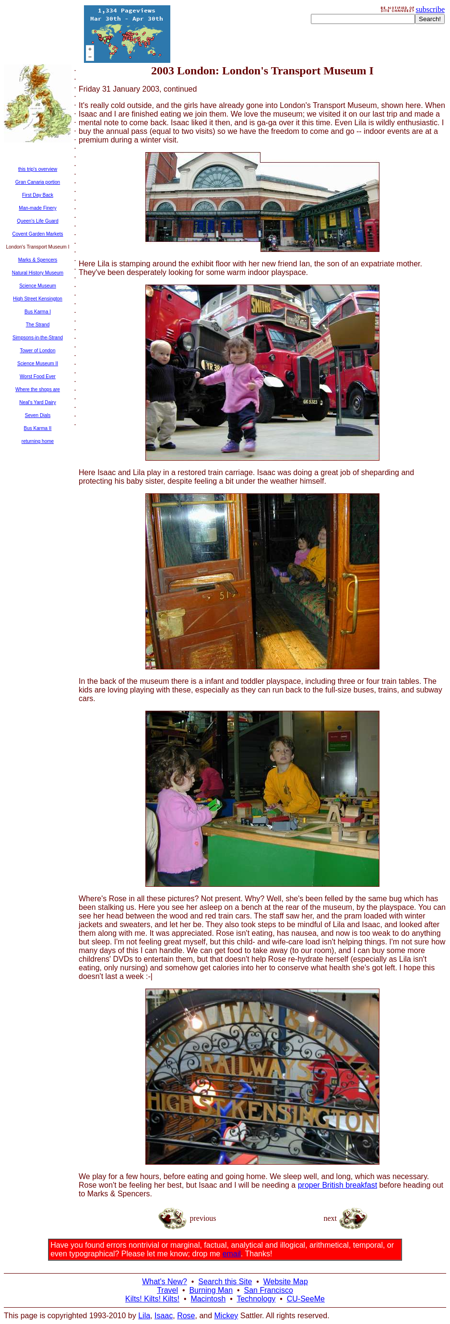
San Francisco (268, 1290)
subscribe (430, 9)
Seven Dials (37, 415)
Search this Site (225, 1281)
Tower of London (38, 350)
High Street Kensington (37, 298)
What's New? (164, 1281)
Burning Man (211, 1290)
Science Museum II (37, 363)
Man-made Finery (37, 208)
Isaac (163, 1316)
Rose (186, 1316)
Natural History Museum (37, 272)
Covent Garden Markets (37, 234)
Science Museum (37, 285)
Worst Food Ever (38, 376)
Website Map (285, 1281)
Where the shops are (37, 389)
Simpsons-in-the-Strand (37, 337)
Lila (144, 1316)
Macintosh (207, 1299)
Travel (167, 1290)
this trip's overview (37, 169)
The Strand (37, 324)
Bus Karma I (37, 311)
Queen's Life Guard (37, 221)
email (232, 1254)
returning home (38, 441)
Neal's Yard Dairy (37, 402)
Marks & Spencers (38, 259)
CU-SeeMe (306, 1299)
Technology (256, 1299)
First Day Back (37, 195)
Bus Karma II (38, 428)
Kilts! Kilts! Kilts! (152, 1299)
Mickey (226, 1316)
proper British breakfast (337, 1185)
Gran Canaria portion (37, 182)
